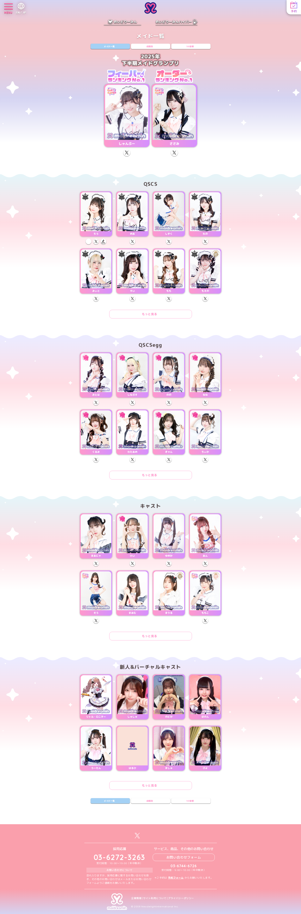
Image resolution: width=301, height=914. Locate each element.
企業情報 (136, 898)
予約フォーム (176, 877)
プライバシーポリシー (181, 898)
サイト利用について (155, 898)
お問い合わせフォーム (183, 857)
